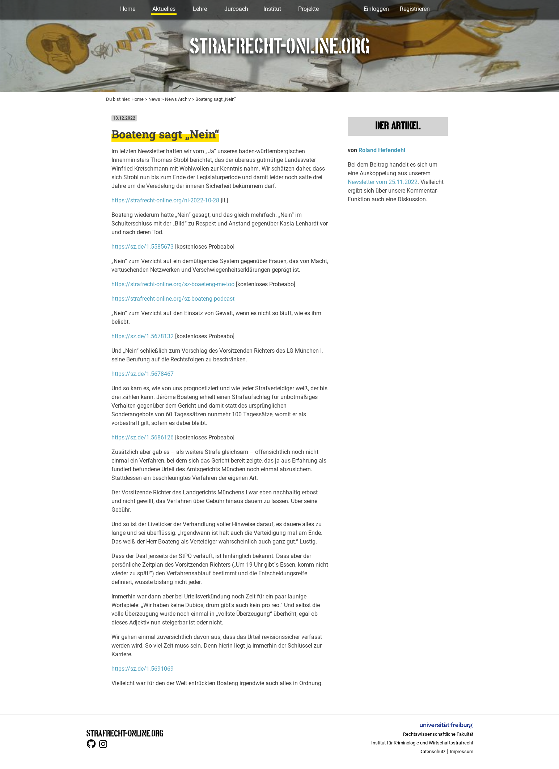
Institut (272, 8)
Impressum (461, 751)
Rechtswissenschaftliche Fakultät (438, 734)
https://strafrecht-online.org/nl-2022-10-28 (165, 200)
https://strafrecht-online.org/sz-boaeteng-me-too (172, 284)
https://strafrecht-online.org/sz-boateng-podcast (172, 298)
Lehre (200, 8)
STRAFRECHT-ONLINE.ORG (124, 733)
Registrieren (415, 8)
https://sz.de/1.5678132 (142, 336)
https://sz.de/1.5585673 (142, 246)
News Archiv (178, 99)
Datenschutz (432, 751)
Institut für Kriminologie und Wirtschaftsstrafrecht (422, 743)
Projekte (308, 8)
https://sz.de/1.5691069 (142, 668)
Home (127, 8)
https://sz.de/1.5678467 (142, 373)
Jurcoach (236, 8)
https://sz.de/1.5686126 (142, 437)
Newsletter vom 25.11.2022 (383, 182)
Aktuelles (163, 8)
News (154, 99)
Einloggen (376, 8)
